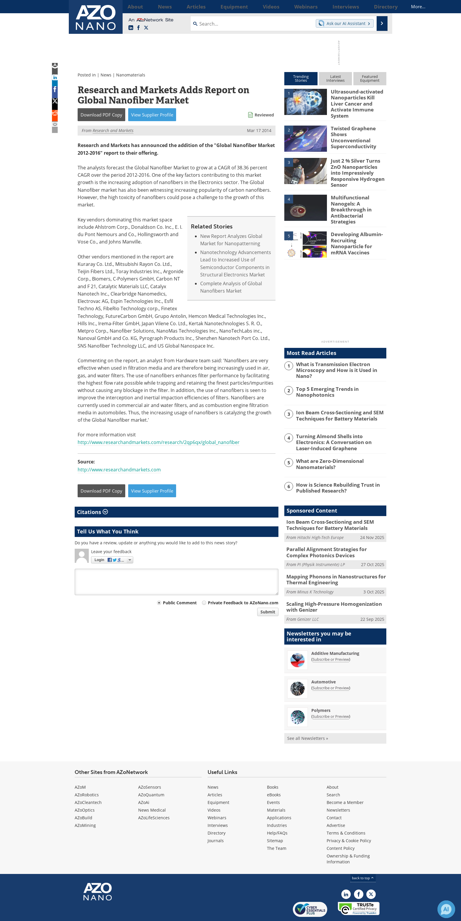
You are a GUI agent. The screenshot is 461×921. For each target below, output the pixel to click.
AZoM (80, 766)
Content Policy (341, 827)
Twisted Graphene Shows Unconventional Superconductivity (356, 129)
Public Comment (180, 602)
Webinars (217, 797)
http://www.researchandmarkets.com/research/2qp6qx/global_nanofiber (159, 442)
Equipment (218, 781)
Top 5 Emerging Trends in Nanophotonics (324, 377)
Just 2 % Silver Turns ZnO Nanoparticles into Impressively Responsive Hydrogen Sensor (358, 164)
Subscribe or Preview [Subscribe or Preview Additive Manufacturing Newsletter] (331, 638)
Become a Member (345, 781)
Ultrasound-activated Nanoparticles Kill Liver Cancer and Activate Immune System (357, 99)
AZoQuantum (151, 774)
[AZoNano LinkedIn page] (130, 28)
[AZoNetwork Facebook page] (138, 28)
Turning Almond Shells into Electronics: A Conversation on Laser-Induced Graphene (339, 427)
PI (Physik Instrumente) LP (321, 546)
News (106, 75)
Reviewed (264, 115)
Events (273, 781)
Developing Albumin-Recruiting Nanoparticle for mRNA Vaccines (358, 226)
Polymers (320, 690)
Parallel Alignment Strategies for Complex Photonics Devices (333, 535)
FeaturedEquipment (370, 78)
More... (378, 6)
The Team (276, 827)
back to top (363, 857)
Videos (214, 789)
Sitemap (275, 819)
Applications (279, 797)
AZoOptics (85, 789)
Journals (216, 819)
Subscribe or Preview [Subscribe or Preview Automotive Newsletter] (331, 667)
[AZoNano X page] (146, 28)
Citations (92, 511)
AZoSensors (149, 766)
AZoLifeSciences (154, 797)
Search (333, 774)
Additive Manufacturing (335, 632)
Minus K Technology (315, 572)
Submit (267, 612)
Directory (217, 812)
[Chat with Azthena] (446, 909)
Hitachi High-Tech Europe (320, 520)
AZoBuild (83, 797)
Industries (277, 804)
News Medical (152, 789)
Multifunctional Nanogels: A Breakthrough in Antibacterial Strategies (357, 197)
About (332, 766)
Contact (334, 797)
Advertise (336, 804)
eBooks (274, 774)
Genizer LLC (308, 598)
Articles (215, 774)
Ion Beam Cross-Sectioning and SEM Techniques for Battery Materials (335, 401)
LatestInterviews (335, 78)
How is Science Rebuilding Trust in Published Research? (334, 472)
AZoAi (143, 781)
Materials (276, 789)
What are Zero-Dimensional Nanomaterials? (326, 448)
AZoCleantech (88, 781)
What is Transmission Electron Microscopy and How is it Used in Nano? (340, 353)
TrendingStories (301, 78)
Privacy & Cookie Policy (349, 819)
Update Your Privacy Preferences (119, 913)
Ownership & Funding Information (348, 838)
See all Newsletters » (307, 717)
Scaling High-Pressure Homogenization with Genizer (334, 587)
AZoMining (85, 804)
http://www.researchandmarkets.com (119, 469)
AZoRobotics (87, 774)
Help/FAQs (277, 812)
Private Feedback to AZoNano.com (243, 602)
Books (272, 766)
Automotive (323, 661)
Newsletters (338, 789)
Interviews (218, 804)
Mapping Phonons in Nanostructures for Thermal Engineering (330, 561)
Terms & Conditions (346, 812)
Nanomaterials (130, 75)
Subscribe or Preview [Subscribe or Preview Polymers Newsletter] (331, 695)
